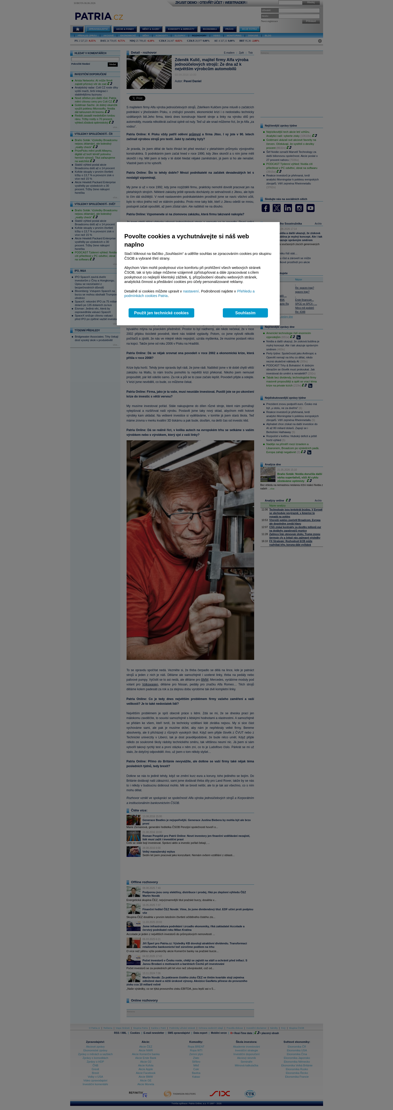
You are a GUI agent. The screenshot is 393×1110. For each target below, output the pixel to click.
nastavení (191, 291)
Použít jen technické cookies (161, 313)
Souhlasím (245, 313)
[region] (198, 274)
